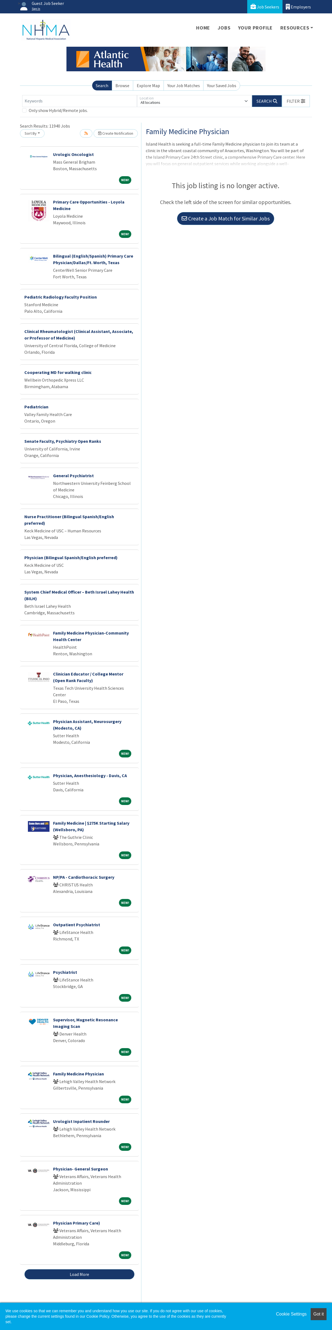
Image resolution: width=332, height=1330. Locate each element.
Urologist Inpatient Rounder (81, 1121)
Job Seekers (265, 6)
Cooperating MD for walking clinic (58, 372)
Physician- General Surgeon (80, 1169)
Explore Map (148, 85)
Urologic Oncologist (73, 154)
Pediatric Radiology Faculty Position (60, 297)
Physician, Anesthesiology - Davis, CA (90, 775)
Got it (318, 1314)
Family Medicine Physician (78, 1074)
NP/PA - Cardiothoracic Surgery (83, 877)
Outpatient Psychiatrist (76, 924)
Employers (298, 6)
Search (102, 85)
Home (203, 28)
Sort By (31, 133)
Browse (122, 85)
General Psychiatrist (73, 475)
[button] (296, 101)
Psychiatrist (65, 972)
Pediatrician (36, 406)
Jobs (224, 28)
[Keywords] (79, 101)
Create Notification (115, 133)
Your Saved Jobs (221, 85)
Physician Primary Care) (76, 1223)
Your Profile (255, 28)
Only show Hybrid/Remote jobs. (58, 110)
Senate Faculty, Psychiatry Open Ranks (62, 441)
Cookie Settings (291, 1314)
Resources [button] (294, 28)
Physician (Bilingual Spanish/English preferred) (71, 557)
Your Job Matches (183, 85)
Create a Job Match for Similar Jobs (226, 218)
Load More (79, 1274)
